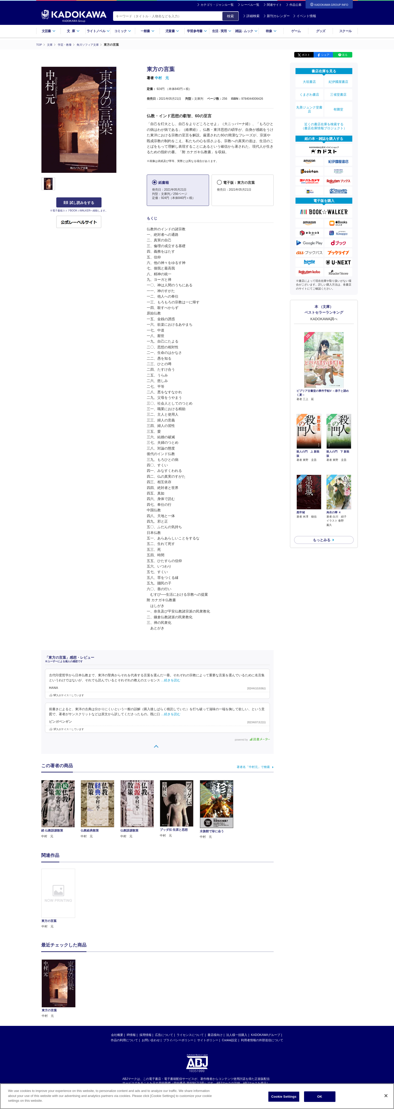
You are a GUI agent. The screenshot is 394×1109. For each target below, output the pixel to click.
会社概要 (117, 1034)
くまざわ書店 (309, 91)
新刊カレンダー (276, 16)
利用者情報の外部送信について (262, 1040)
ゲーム (296, 31)
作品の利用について (124, 1040)
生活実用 (221, 31)
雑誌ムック (246, 31)
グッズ (320, 31)
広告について (164, 1034)
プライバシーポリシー (178, 1040)
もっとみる (321, 503)
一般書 (148, 31)
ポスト (306, 54)
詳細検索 (251, 16)
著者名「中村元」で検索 (253, 767)
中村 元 (162, 78)
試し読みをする (79, 203)
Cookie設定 (229, 1040)
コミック (122, 31)
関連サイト (274, 5)
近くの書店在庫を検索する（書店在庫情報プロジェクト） (324, 118)
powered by (252, 739)
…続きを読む (171, 680)
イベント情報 (304, 16)
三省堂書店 (338, 91)
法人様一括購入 (236, 1034)
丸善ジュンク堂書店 (309, 103)
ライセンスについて (190, 1034)
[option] (61, 898)
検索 (230, 16)
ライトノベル (98, 31)
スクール (345, 31)
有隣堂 (338, 103)
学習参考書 (197, 31)
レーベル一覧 (250, 5)
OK (319, 1096)
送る (345, 54)
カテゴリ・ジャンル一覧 (217, 5)
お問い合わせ (151, 1040)
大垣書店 (309, 81)
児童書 (172, 31)
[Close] (385, 1095)
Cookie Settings (284, 1096)
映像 (271, 31)
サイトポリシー (207, 1040)
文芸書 (49, 31)
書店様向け (215, 1034)
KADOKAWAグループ (265, 1034)
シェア (325, 54)
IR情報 (131, 1034)
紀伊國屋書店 (338, 81)
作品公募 (295, 5)
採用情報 (145, 1034)
